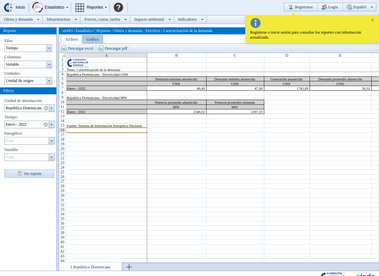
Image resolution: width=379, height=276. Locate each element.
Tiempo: (11, 117)
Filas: (8, 40)
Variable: (11, 149)
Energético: (13, 133)
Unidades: (12, 73)
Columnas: (13, 57)
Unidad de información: (23, 100)
